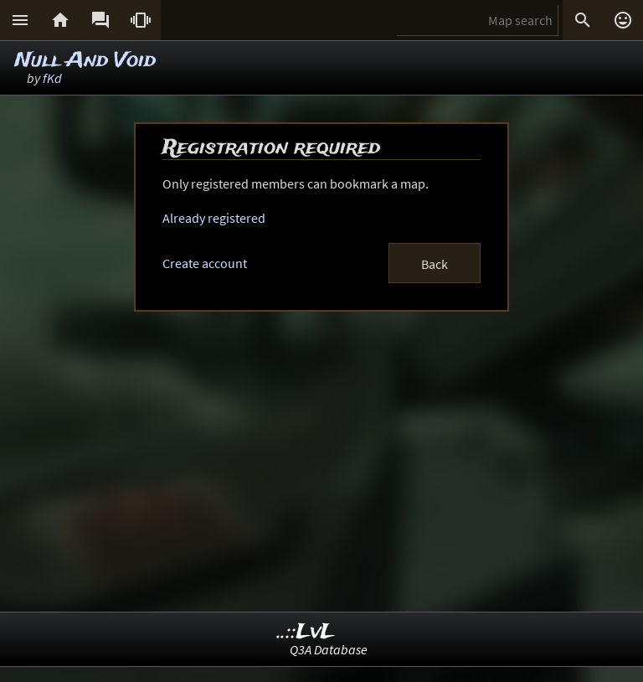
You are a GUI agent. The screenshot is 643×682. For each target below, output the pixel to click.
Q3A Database (329, 649)
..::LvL (306, 632)
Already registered (213, 217)
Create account (204, 263)
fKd (52, 78)
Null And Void (85, 60)
